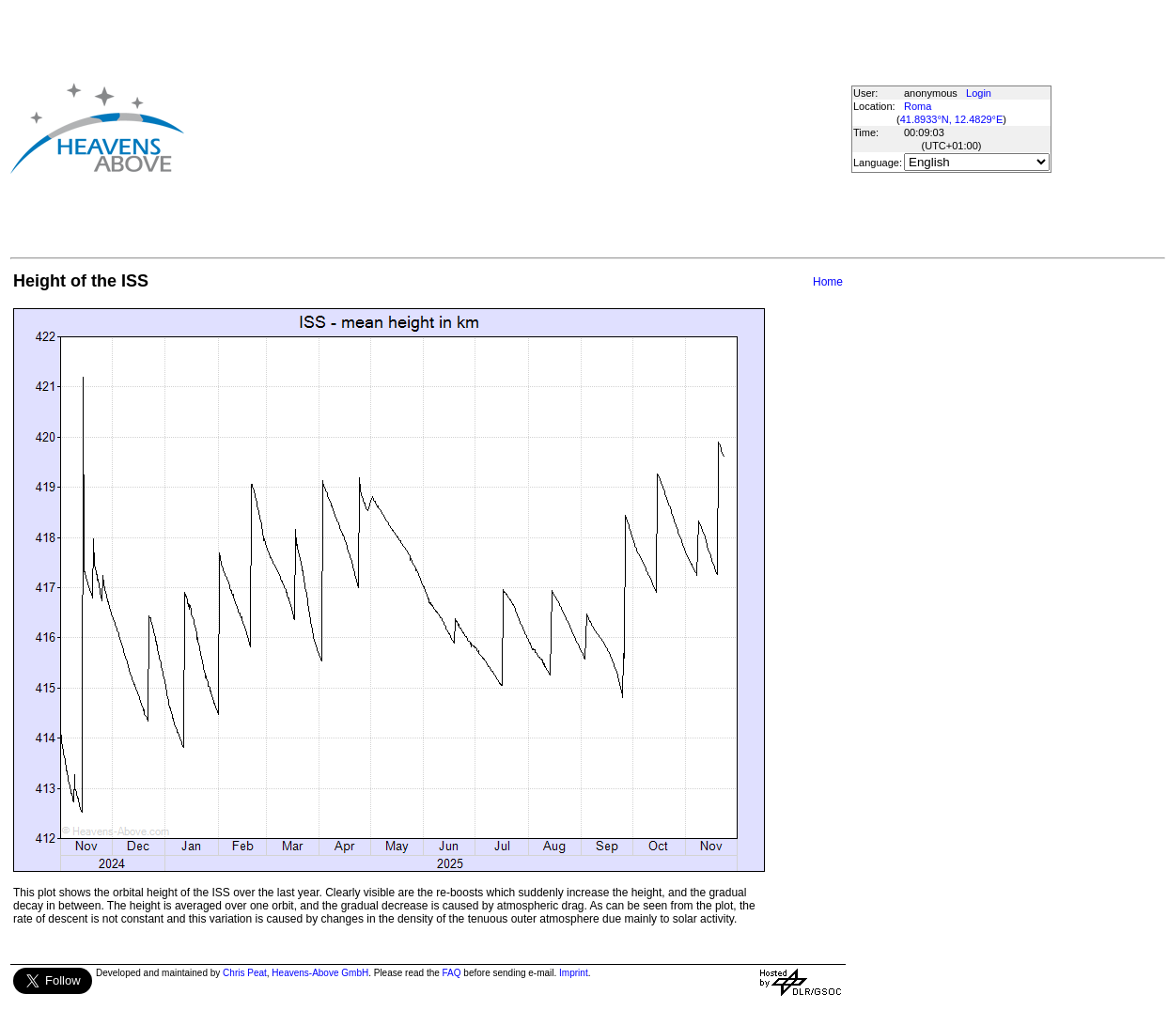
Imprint (573, 973)
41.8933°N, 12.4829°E (952, 119)
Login (978, 93)
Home (828, 281)
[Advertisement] (471, 127)
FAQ (452, 973)
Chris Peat (245, 973)
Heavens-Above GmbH (320, 973)
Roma (917, 106)
